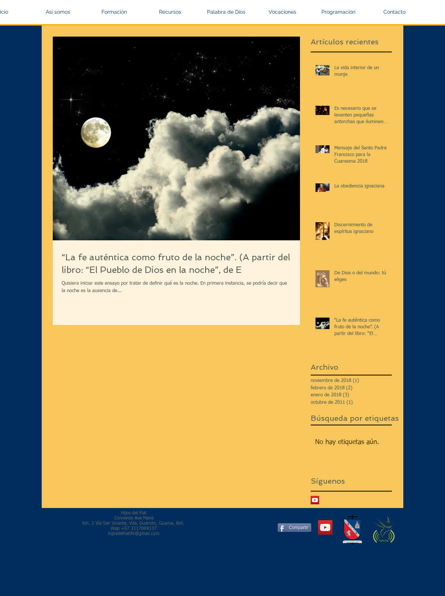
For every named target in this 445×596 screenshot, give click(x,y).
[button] (58, 12)
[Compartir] (294, 527)
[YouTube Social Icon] (325, 527)
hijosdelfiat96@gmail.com (133, 534)
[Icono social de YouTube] (315, 500)
